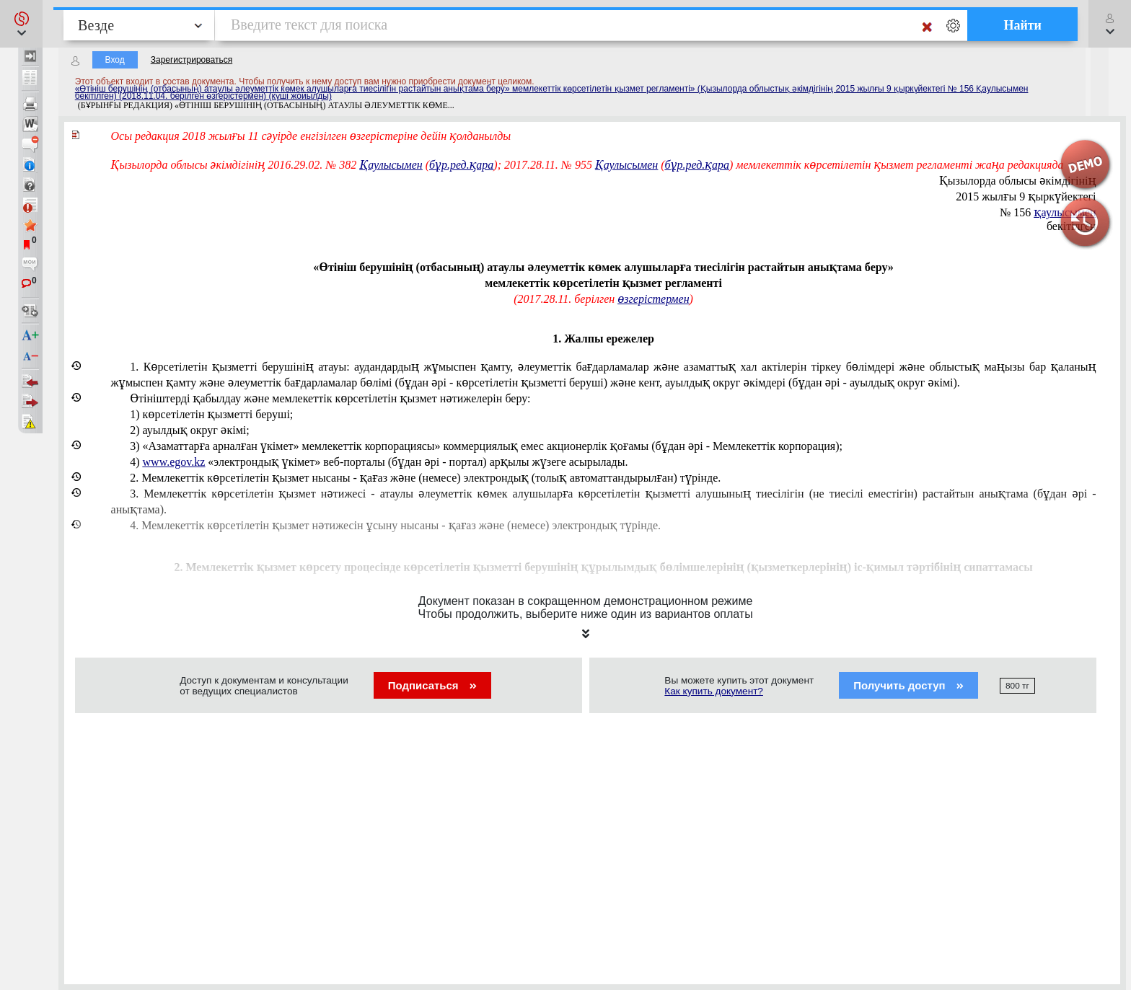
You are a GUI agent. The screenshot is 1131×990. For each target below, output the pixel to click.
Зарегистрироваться (191, 60)
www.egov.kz (174, 462)
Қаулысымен (390, 165)
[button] (21, 24)
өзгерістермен (653, 299)
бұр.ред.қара (461, 165)
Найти (1022, 25)
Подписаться (432, 685)
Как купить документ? (713, 691)
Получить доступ (908, 685)
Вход (115, 60)
